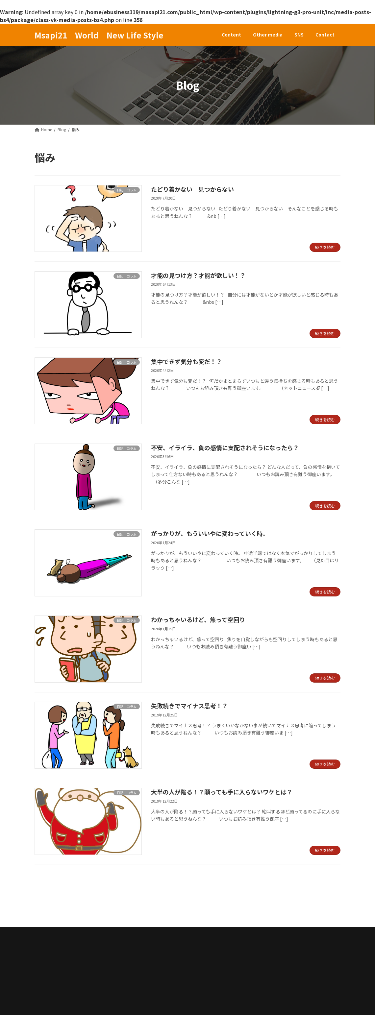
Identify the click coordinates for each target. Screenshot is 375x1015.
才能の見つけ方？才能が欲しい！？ (198, 275)
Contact (154, 912)
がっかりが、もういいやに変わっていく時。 (210, 533)
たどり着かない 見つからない (192, 189)
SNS (125, 912)
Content (51, 912)
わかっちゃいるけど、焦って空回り (198, 619)
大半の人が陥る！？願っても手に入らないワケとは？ (221, 791)
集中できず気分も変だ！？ (186, 361)
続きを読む (325, 247)
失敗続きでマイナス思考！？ (189, 705)
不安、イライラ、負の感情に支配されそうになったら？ (225, 447)
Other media (91, 912)
